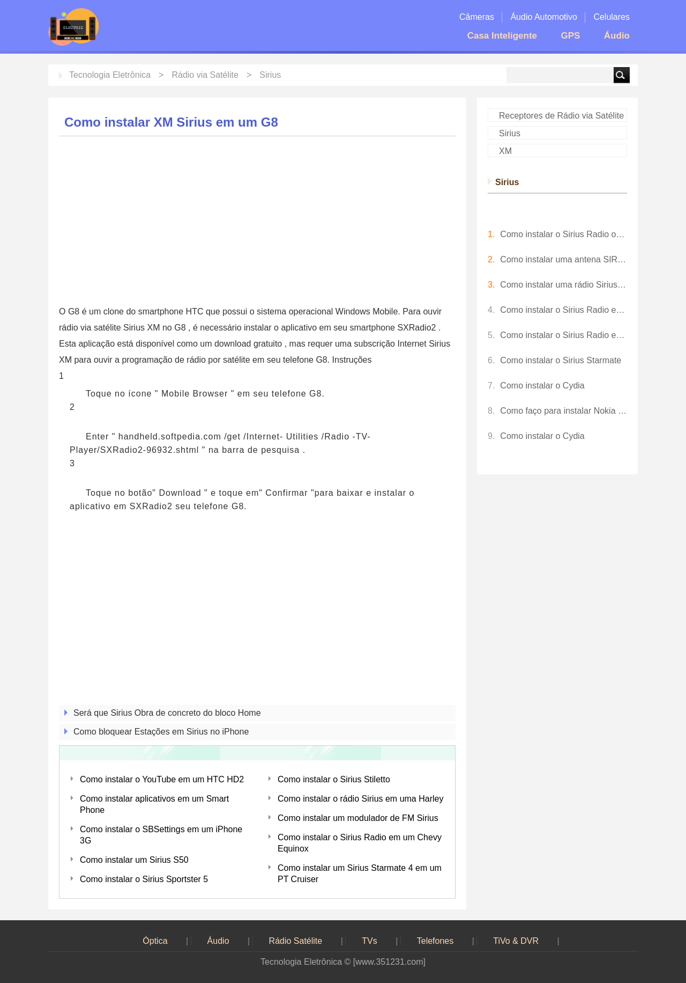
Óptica (155, 940)
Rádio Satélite (296, 940)
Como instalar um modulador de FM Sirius (358, 818)
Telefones (435, 940)
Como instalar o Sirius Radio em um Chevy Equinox (360, 843)
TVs (369, 940)
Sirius (270, 74)
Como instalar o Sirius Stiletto (334, 779)
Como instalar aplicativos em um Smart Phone (154, 804)
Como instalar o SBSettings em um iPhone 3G (161, 835)
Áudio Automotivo (543, 16)
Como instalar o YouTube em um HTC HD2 (162, 779)
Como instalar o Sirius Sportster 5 (144, 879)
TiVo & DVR (516, 940)
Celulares (611, 16)
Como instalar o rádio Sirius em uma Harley (360, 798)
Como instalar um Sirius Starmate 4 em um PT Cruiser (360, 873)
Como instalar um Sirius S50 (134, 859)
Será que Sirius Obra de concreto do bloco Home (167, 712)
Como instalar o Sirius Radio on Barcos (563, 234)
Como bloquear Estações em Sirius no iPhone (161, 731)
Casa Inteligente (502, 36)
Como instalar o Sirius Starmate (560, 360)
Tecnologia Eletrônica (110, 74)
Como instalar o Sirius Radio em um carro (563, 335)
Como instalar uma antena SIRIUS (563, 259)
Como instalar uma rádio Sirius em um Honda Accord (563, 284)
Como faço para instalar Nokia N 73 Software (563, 410)
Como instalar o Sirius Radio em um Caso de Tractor (563, 309)
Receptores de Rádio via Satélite (561, 115)
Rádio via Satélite (205, 74)
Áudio (617, 36)
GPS (570, 36)
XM (505, 151)
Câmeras (476, 16)
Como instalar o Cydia (542, 385)
